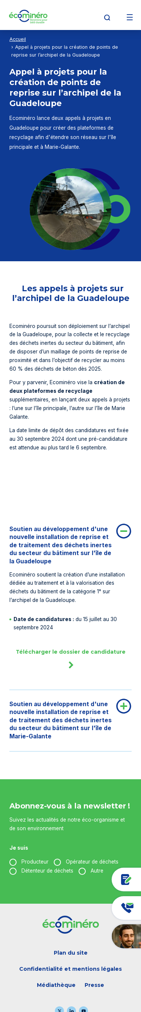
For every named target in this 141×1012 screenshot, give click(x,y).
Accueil (17, 39)
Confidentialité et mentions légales (70, 969)
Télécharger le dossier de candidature (71, 661)
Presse (94, 985)
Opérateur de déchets (92, 862)
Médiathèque (56, 985)
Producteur (35, 862)
